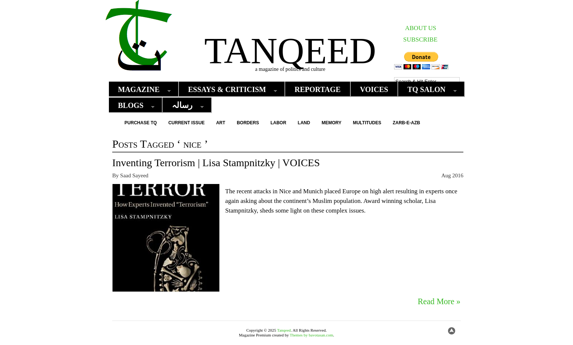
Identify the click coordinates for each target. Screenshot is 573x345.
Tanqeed (290, 50)
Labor (278, 122)
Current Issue (186, 122)
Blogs (133, 105)
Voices (374, 89)
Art (220, 122)
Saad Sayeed (134, 175)
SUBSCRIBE (420, 39)
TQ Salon (428, 89)
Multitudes (367, 122)
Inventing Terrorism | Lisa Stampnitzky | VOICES (216, 162)
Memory (332, 122)
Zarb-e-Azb (406, 122)
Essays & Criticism (229, 89)
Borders (248, 122)
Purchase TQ (140, 122)
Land (304, 122)
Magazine (141, 89)
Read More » (439, 301)
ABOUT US (420, 28)
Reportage (317, 89)
